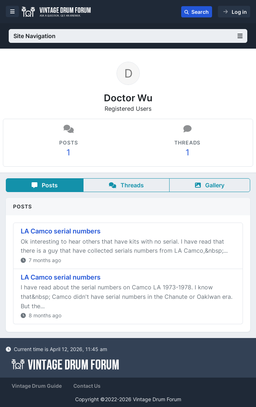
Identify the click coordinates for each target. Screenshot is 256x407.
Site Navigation (128, 36)
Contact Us (87, 386)
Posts (45, 185)
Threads (126, 185)
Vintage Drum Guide (37, 386)
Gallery (209, 185)
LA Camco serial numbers (61, 231)
